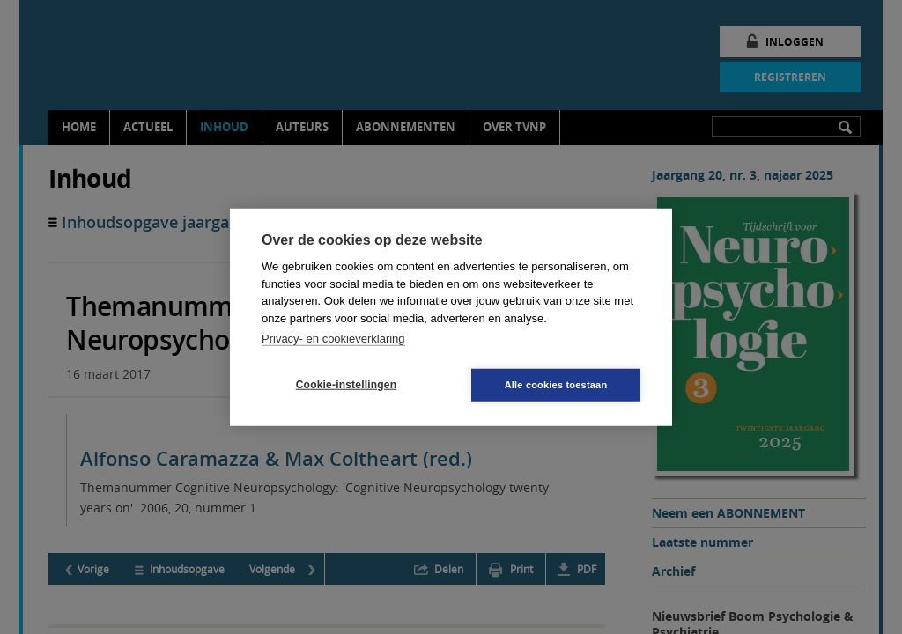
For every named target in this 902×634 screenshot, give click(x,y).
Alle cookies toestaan (556, 384)
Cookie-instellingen (346, 385)
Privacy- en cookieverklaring (333, 338)
